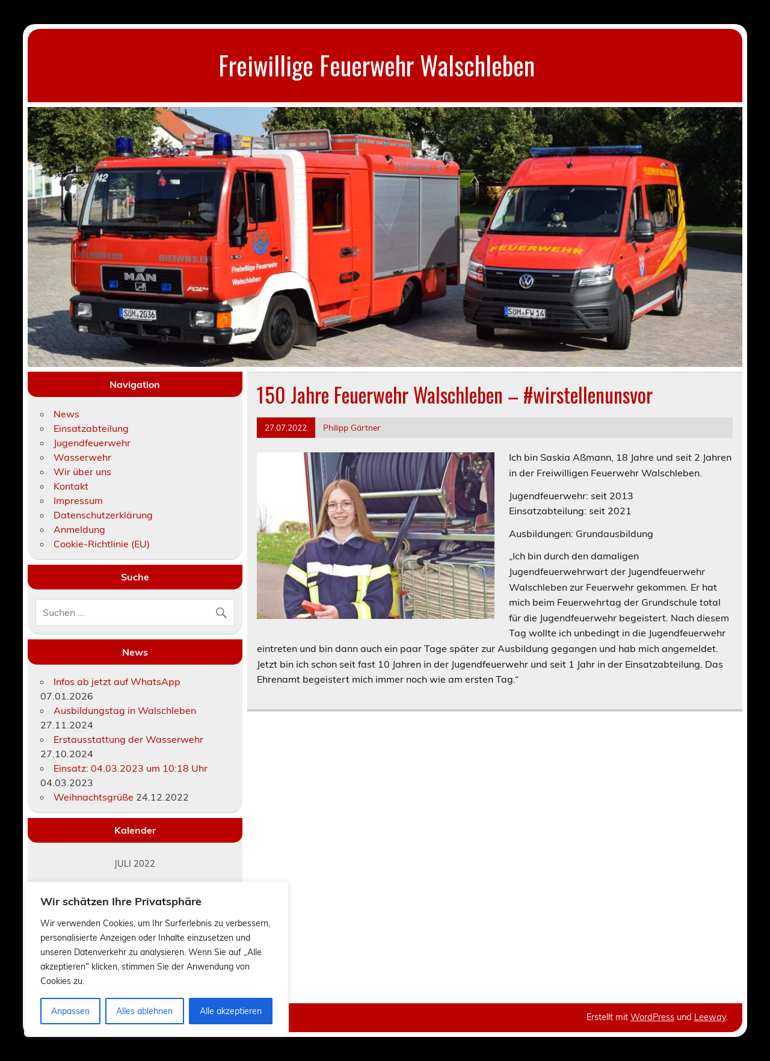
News (66, 414)
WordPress (652, 1017)
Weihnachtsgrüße (94, 797)
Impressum (78, 500)
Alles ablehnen (144, 1011)
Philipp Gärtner (351, 427)
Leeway (710, 1017)
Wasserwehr (82, 457)
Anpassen (70, 1011)
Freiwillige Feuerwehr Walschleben (376, 65)
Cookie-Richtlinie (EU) (102, 544)
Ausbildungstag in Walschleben (125, 710)
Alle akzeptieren (231, 1011)
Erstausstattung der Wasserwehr (128, 739)
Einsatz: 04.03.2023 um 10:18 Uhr (131, 768)
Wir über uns (82, 472)
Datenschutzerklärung (103, 515)
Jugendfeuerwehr (92, 443)
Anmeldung (79, 529)
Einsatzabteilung (91, 428)
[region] (156, 959)
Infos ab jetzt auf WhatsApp (117, 681)
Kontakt (71, 486)
